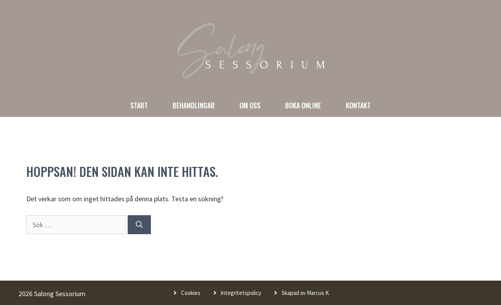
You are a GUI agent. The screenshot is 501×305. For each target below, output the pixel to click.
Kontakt (358, 105)
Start (139, 105)
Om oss (249, 105)
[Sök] (139, 224)
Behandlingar (194, 105)
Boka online (303, 105)
